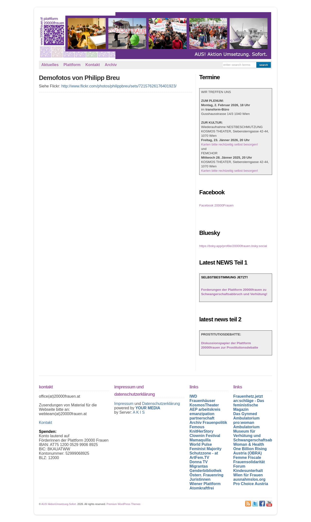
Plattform (71, 65)
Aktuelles (50, 65)
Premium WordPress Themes (123, 504)
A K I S (139, 412)
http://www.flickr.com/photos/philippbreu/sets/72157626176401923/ (118, 86)
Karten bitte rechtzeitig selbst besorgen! (229, 144)
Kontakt (92, 65)
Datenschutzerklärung (161, 404)
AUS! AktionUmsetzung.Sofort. (59, 504)
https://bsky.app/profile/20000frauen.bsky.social (233, 246)
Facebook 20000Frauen (216, 205)
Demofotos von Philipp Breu (79, 77)
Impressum (124, 404)
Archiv (111, 65)
